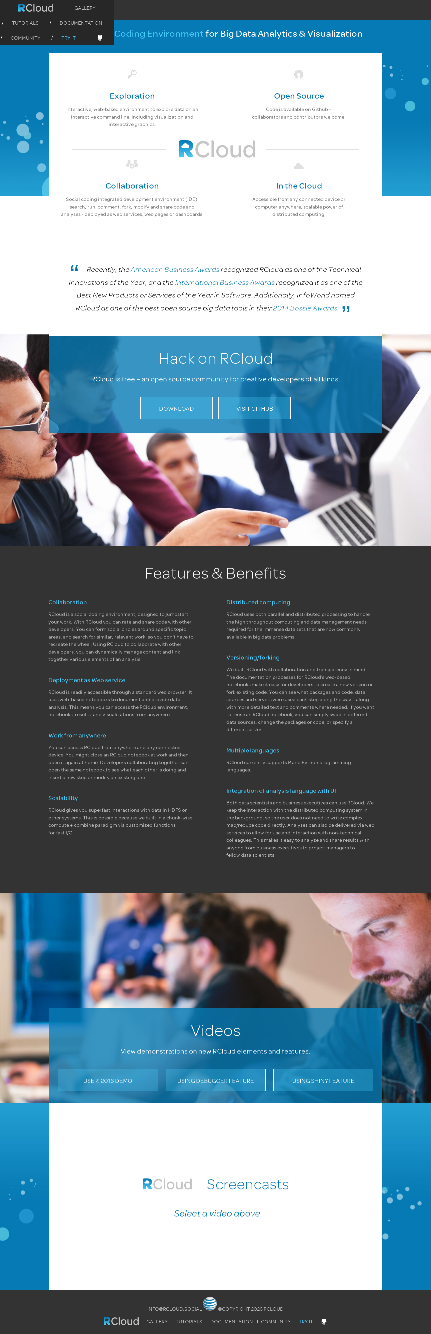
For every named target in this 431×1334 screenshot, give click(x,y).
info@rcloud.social (174, 1309)
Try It (332, 8)
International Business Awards (225, 282)
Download (176, 408)
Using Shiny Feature (323, 1081)
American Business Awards (175, 269)
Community (289, 8)
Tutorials (176, 8)
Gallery (131, 8)
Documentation (231, 8)
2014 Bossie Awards (305, 308)
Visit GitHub (254, 408)
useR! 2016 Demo (107, 1081)
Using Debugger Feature (215, 1081)
